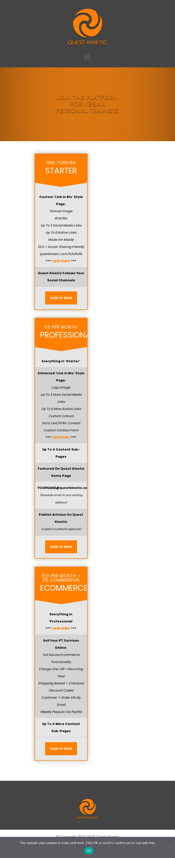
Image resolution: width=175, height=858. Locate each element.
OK (88, 851)
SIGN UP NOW (61, 298)
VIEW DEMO (61, 261)
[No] (168, 847)
